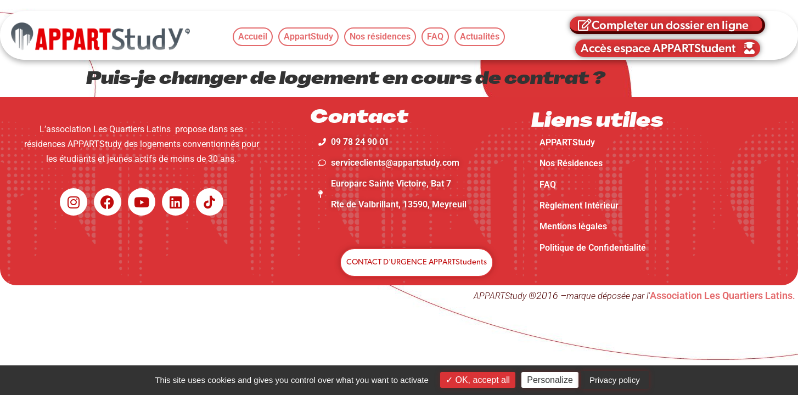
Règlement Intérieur (579, 205)
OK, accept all (478, 380)
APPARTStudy (567, 142)
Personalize (550, 380)
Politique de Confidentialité (593, 247)
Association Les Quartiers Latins (721, 295)
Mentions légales (573, 226)
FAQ (548, 184)
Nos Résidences (571, 163)
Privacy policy (614, 380)
